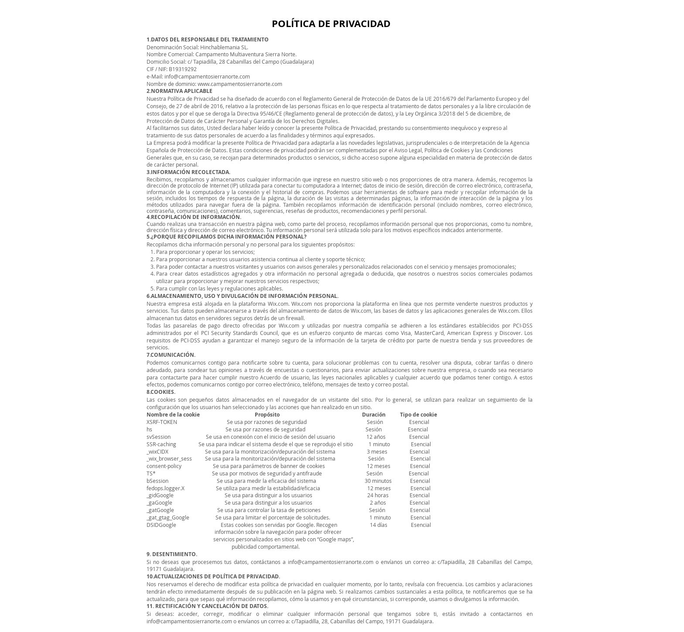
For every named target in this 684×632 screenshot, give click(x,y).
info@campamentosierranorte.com (207, 76)
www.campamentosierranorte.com (240, 83)
